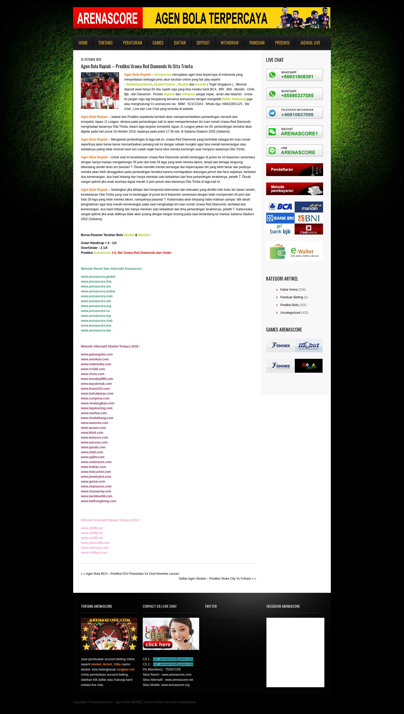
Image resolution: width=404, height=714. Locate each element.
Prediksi (282, 43)
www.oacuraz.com (94, 442)
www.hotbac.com (93, 467)
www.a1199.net (92, 538)
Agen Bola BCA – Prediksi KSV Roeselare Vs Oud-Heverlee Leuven (132, 574)
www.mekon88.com (95, 543)
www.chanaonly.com (96, 491)
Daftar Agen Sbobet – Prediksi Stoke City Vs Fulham (215, 578)
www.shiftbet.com (94, 552)
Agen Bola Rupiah (137, 74)
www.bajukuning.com (97, 408)
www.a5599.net (92, 528)
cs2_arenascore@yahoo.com (173, 664)
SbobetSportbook (139, 84)
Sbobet (129, 235)
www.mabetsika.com (96, 364)
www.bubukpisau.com (97, 393)
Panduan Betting (291, 297)
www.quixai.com (93, 481)
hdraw (190, 94)
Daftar (180, 43)
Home (83, 43)
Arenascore (102, 253)
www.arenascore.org (96, 306)
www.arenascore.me (96, 286)
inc (197, 84)
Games (158, 43)
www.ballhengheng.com (98, 501)
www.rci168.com (93, 369)
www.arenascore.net (96, 301)
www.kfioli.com (92, 432)
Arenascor (162, 74)
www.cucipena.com (95, 398)
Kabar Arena (289, 289)
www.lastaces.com (94, 437)
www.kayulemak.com (96, 384)
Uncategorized (290, 313)
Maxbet (143, 235)
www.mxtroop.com (94, 548)
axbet (184, 84)
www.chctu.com (92, 374)
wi (183, 94)
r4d (203, 84)
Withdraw (230, 43)
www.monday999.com (97, 379)
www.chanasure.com (96, 486)
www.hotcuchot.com (96, 472)
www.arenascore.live (96, 325)
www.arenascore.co (95, 311)
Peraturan (132, 43)
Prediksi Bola (289, 305)
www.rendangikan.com (97, 403)
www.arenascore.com (97, 296)
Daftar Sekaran (233, 99)
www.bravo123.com (95, 388)
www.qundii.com (93, 447)
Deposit (203, 43)
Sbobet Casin (163, 84)
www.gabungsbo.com (97, 354)
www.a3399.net (92, 533)
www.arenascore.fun (96, 330)
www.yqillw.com (93, 457)
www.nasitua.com (94, 413)
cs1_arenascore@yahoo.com (173, 659)
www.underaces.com (96, 462)
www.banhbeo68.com (96, 496)
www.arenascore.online (98, 291)
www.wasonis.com (94, 423)
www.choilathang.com (97, 418)
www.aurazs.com (93, 428)
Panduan (257, 43)
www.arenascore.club (97, 321)
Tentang (105, 43)
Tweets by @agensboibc (221, 620)
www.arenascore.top (96, 316)
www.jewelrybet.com (96, 476)
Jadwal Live (310, 43)
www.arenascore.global (98, 276)
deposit (169, 94)
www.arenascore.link (96, 281)
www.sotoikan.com (95, 359)
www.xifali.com (92, 452)
